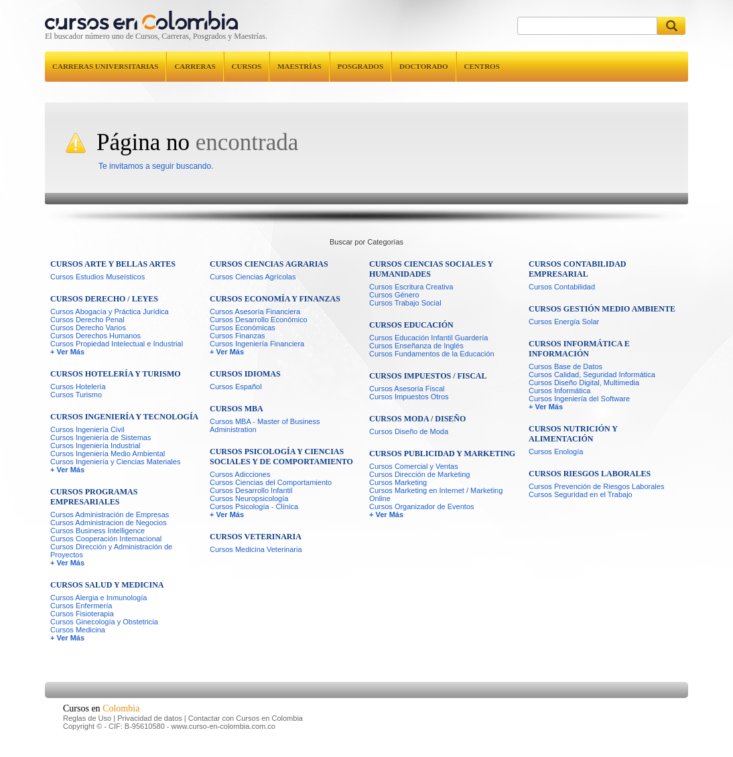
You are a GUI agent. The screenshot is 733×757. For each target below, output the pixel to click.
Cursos (247, 66)
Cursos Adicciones (240, 474)
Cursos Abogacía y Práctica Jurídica (109, 311)
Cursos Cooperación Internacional (105, 539)
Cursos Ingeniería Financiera (257, 344)
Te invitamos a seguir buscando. (155, 166)
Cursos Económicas (242, 328)
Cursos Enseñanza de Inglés (416, 346)
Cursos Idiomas (245, 373)
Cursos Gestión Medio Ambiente (602, 309)
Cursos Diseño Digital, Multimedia (584, 382)
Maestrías (299, 66)
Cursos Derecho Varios (88, 328)
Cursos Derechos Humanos (95, 336)
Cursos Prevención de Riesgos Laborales (596, 486)
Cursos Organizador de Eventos (421, 506)
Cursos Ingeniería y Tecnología (124, 416)
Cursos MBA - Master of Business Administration (265, 425)
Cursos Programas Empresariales (93, 496)
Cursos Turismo (76, 395)
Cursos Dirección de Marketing (419, 474)
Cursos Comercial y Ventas (413, 466)
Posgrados (360, 66)
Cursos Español (236, 387)
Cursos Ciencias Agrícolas (252, 277)
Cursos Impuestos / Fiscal (428, 376)
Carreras (194, 66)
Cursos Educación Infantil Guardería (428, 338)
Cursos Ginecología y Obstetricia (104, 622)
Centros (482, 66)
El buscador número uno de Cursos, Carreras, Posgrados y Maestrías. (156, 36)
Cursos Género (394, 295)
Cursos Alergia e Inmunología (98, 598)
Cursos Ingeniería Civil (87, 429)
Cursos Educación (411, 325)
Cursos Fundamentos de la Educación (431, 354)
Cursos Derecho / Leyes (104, 298)
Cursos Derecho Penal (87, 320)
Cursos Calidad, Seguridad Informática (592, 374)
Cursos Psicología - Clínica (254, 506)
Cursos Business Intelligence (97, 531)
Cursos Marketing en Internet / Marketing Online (436, 494)
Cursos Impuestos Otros (409, 397)
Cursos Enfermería (81, 606)
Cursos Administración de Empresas (109, 514)
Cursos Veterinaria (256, 536)
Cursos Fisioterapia (82, 614)
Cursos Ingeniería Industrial (95, 445)
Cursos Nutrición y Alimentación (573, 433)
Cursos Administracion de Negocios (108, 523)
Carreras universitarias (105, 66)
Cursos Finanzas (237, 336)
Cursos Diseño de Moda (408, 431)
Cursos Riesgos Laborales (590, 473)
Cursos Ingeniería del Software (579, 399)
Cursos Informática (559, 391)
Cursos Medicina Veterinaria (256, 549)
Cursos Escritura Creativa (411, 287)
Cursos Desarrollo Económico (259, 320)
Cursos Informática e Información (579, 348)
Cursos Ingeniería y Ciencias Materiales (115, 462)
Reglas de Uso (87, 718)
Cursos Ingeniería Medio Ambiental (107, 454)
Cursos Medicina (77, 630)
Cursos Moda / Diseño (417, 418)
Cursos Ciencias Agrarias (269, 264)
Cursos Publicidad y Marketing (442, 453)
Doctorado (423, 66)
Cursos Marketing (398, 482)
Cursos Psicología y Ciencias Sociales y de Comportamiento (281, 456)
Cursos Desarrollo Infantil (251, 490)
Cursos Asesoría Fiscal (406, 389)
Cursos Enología (556, 452)
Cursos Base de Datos (565, 366)
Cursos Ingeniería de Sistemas (100, 437)
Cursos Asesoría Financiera (255, 311)
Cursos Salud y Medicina (106, 585)
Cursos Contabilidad (562, 287)
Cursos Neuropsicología (249, 498)
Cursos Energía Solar (564, 322)
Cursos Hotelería (78, 387)
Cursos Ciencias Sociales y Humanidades (431, 269)
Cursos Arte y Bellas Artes (113, 264)
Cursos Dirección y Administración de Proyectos (111, 551)
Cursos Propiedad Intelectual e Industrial (116, 344)
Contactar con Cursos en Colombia (245, 718)
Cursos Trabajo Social (405, 303)
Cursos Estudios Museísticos (97, 277)
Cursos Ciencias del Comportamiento (271, 482)
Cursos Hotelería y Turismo (115, 373)
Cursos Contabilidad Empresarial (577, 269)
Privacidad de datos (149, 718)
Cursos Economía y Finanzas (275, 298)
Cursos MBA (236, 408)
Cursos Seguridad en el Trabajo (580, 494)
